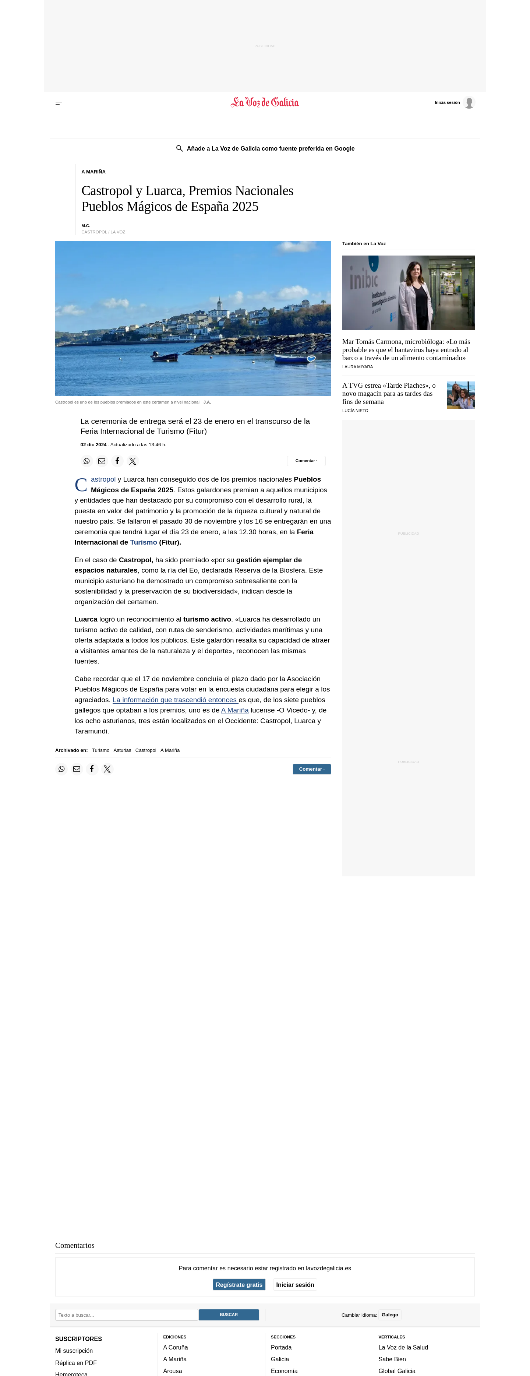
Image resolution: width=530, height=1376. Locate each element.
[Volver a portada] (265, 102)
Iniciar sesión (295, 1284)
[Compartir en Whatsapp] (87, 461)
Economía (284, 1371)
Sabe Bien (392, 1359)
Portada (281, 1347)
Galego (390, 1315)
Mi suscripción (74, 1351)
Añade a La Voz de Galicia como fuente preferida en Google (271, 148)
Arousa (172, 1371)
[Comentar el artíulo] (306, 461)
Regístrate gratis (239, 1284)
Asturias (122, 750)
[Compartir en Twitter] (133, 461)
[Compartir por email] (102, 461)
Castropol (103, 479)
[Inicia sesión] (454, 102)
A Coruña (175, 1347)
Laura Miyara (357, 367)
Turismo (143, 542)
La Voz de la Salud (403, 1347)
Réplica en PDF (76, 1362)
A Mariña (235, 710)
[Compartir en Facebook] (117, 461)
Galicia (280, 1359)
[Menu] (60, 102)
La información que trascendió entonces (176, 700)
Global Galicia (397, 1371)
